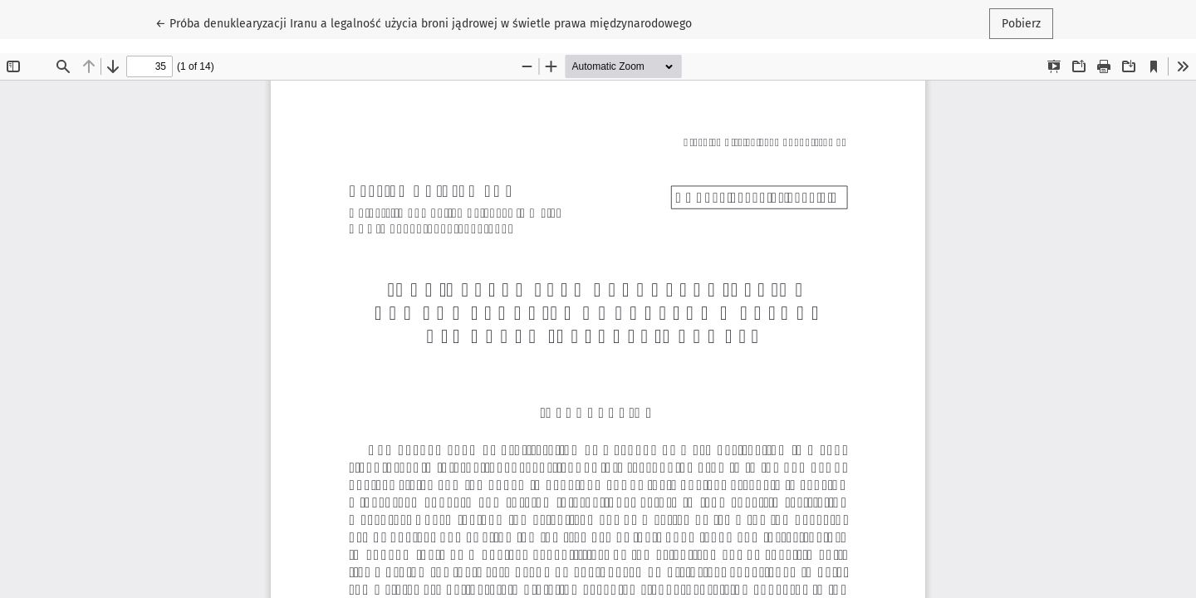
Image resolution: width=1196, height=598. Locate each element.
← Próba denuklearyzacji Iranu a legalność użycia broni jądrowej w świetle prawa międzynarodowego (423, 22)
